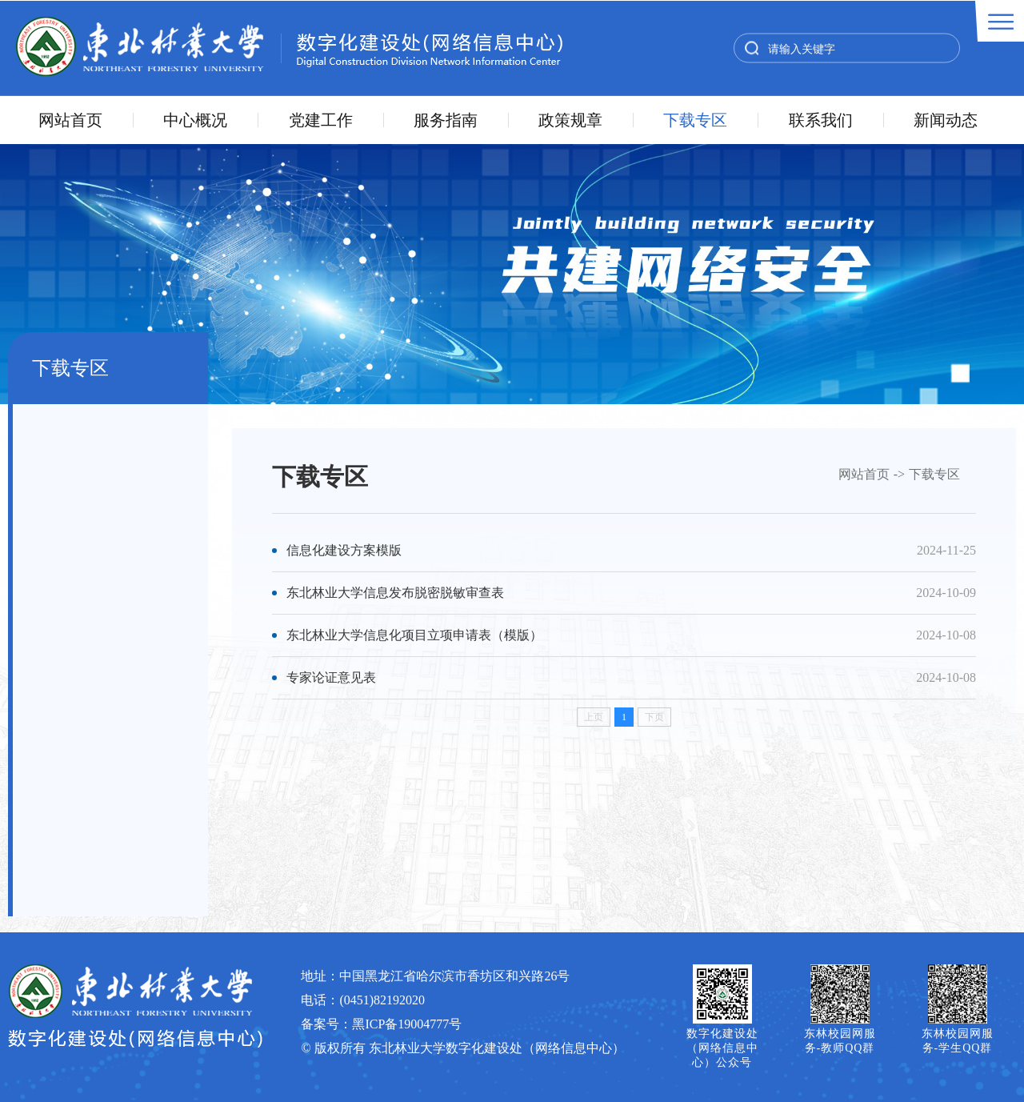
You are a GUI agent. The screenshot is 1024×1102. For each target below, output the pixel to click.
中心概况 (195, 120)
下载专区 (695, 120)
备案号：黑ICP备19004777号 (381, 1024)
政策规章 (570, 120)
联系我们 (821, 120)
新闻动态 (946, 120)
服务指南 (446, 120)
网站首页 (70, 120)
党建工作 (321, 120)
